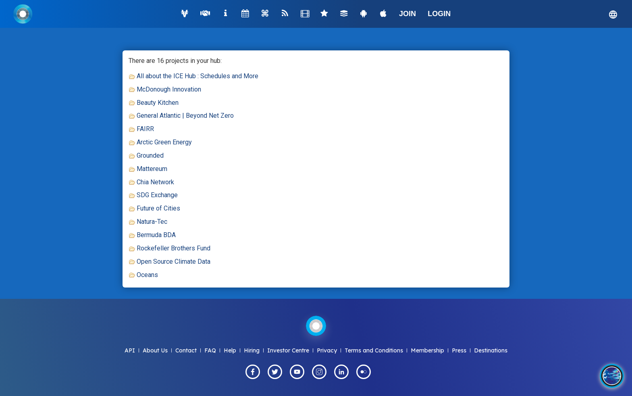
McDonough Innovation (169, 89)
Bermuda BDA (156, 235)
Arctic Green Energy (164, 142)
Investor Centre (288, 350)
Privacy (327, 350)
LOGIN (439, 14)
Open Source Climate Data (173, 261)
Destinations (490, 350)
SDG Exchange (157, 195)
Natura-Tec (152, 221)
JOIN (407, 14)
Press (459, 350)
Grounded (150, 155)
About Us (155, 350)
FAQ (210, 350)
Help (230, 350)
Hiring (252, 350)
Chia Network (155, 182)
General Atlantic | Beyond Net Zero (185, 115)
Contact (186, 350)
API (130, 350)
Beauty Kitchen (158, 102)
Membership (427, 350)
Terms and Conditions (374, 350)
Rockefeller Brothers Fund (173, 248)
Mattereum (152, 169)
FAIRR (145, 129)
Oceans (147, 275)
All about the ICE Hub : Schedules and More (197, 76)
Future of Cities (158, 208)
